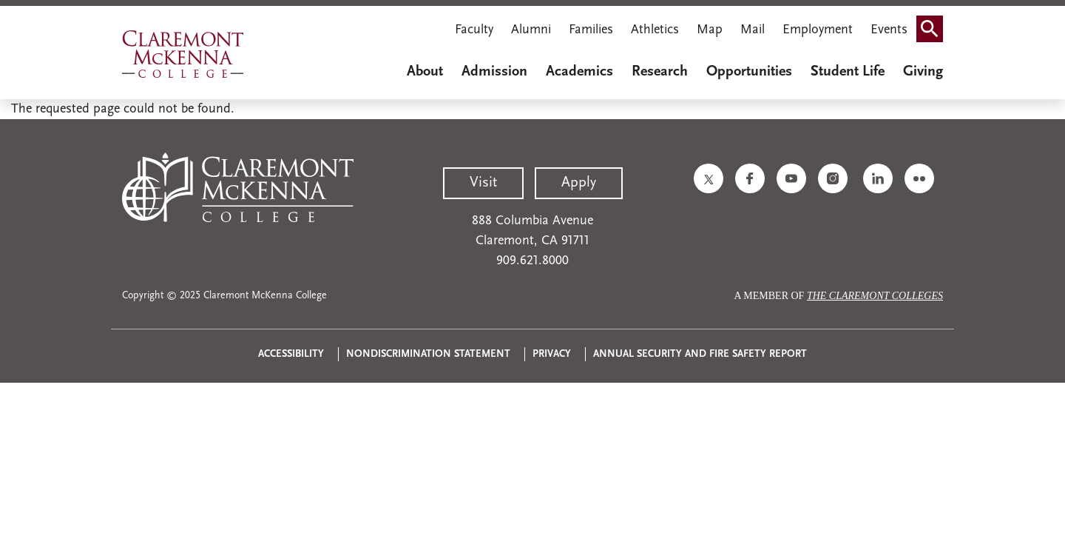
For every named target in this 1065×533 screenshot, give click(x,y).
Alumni (531, 30)
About (425, 71)
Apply (578, 182)
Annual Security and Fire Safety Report (700, 354)
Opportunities (749, 71)
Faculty (474, 30)
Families (591, 30)
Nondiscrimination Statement (428, 354)
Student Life (848, 71)
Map (710, 30)
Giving (923, 71)
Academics (579, 71)
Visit (483, 182)
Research (660, 71)
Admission (494, 71)
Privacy (551, 354)
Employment (817, 30)
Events (888, 30)
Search (934, 24)
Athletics (655, 30)
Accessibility (291, 354)
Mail (752, 30)
